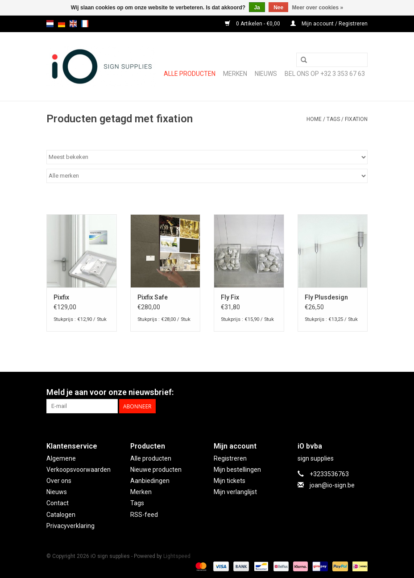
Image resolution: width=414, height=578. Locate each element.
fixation (356, 119)
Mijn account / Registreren (329, 24)
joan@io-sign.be (332, 485)
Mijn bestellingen (237, 469)
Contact (57, 503)
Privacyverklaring (70, 525)
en (73, 23)
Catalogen (60, 514)
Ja (257, 7)
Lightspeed (176, 556)
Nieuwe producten (156, 469)
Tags (333, 119)
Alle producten (189, 73)
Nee (278, 7)
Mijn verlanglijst (235, 491)
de (61, 23)
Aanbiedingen (150, 480)
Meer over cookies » (318, 7)
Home (314, 119)
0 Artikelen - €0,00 (253, 24)
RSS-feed (144, 514)
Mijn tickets (229, 480)
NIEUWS (266, 73)
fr (84, 23)
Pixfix (61, 297)
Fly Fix (230, 297)
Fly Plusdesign (326, 297)
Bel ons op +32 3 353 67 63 (325, 73)
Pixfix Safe (152, 297)
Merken (235, 73)
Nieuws (56, 491)
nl (50, 23)
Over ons (58, 480)
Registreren (230, 458)
